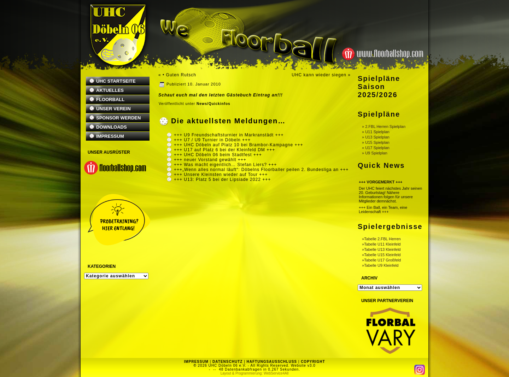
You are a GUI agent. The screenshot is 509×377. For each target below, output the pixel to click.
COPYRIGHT (313, 362)
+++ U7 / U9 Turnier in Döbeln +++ (212, 139)
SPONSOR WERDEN (118, 117)
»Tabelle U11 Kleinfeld (381, 244)
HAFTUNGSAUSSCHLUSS (272, 362)
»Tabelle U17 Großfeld (381, 260)
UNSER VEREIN (113, 108)
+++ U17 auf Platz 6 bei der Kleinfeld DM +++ (224, 149)
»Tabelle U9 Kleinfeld (380, 265)
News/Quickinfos (213, 104)
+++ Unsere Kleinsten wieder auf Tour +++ (221, 174)
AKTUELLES (110, 90)
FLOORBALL (110, 99)
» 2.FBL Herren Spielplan (383, 126)
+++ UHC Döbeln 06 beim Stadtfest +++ (218, 154)
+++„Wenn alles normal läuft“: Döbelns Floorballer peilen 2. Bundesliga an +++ (261, 169)
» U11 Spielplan (376, 132)
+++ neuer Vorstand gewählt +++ (210, 159)
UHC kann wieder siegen (319, 74)
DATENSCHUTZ (227, 362)
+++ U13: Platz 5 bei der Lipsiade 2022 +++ (222, 179)
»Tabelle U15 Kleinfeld (381, 255)
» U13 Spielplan (376, 137)
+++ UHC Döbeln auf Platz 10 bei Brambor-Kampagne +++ (238, 144)
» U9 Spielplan (374, 153)
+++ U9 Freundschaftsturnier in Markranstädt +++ (228, 134)
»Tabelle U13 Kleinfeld (381, 249)
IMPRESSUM (110, 136)
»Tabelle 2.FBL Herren (381, 239)
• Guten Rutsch (179, 74)
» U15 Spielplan (376, 142)
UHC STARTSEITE (116, 81)
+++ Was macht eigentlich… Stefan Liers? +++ (225, 164)
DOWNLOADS (111, 127)
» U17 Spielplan (376, 148)
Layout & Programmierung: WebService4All (255, 373)
